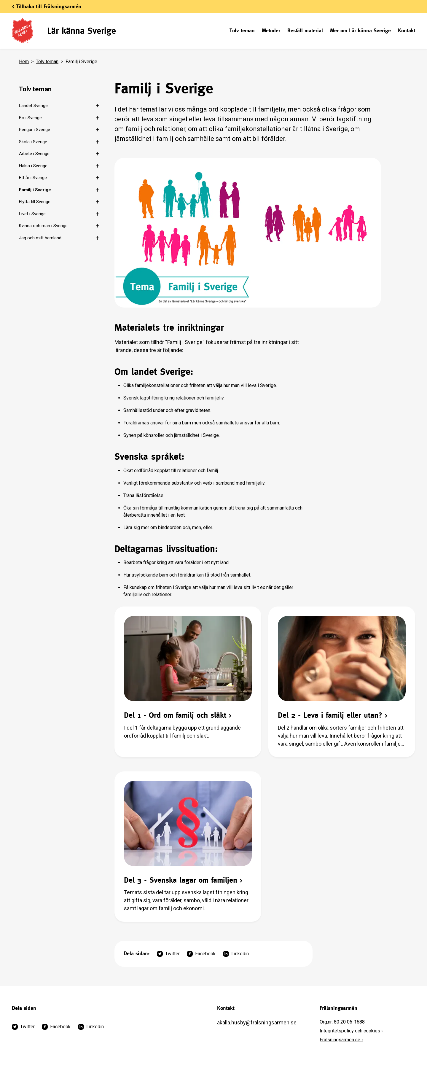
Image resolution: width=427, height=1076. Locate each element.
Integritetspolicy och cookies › (351, 1031)
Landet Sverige (33, 105)
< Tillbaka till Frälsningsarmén (46, 6)
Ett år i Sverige (33, 177)
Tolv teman (242, 30)
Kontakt (406, 30)
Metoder (271, 30)
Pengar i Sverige (34, 129)
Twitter (168, 954)
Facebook (201, 954)
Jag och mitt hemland (40, 238)
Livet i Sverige (32, 214)
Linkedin (236, 954)
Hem (24, 61)
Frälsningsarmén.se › (341, 1039)
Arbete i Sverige (34, 153)
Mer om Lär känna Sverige (360, 30)
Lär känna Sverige (81, 31)
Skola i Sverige (33, 141)
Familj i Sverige (35, 189)
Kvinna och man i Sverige (43, 225)
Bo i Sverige (30, 117)
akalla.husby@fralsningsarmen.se (257, 1022)
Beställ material (305, 30)
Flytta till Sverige (34, 201)
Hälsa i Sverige (33, 165)
